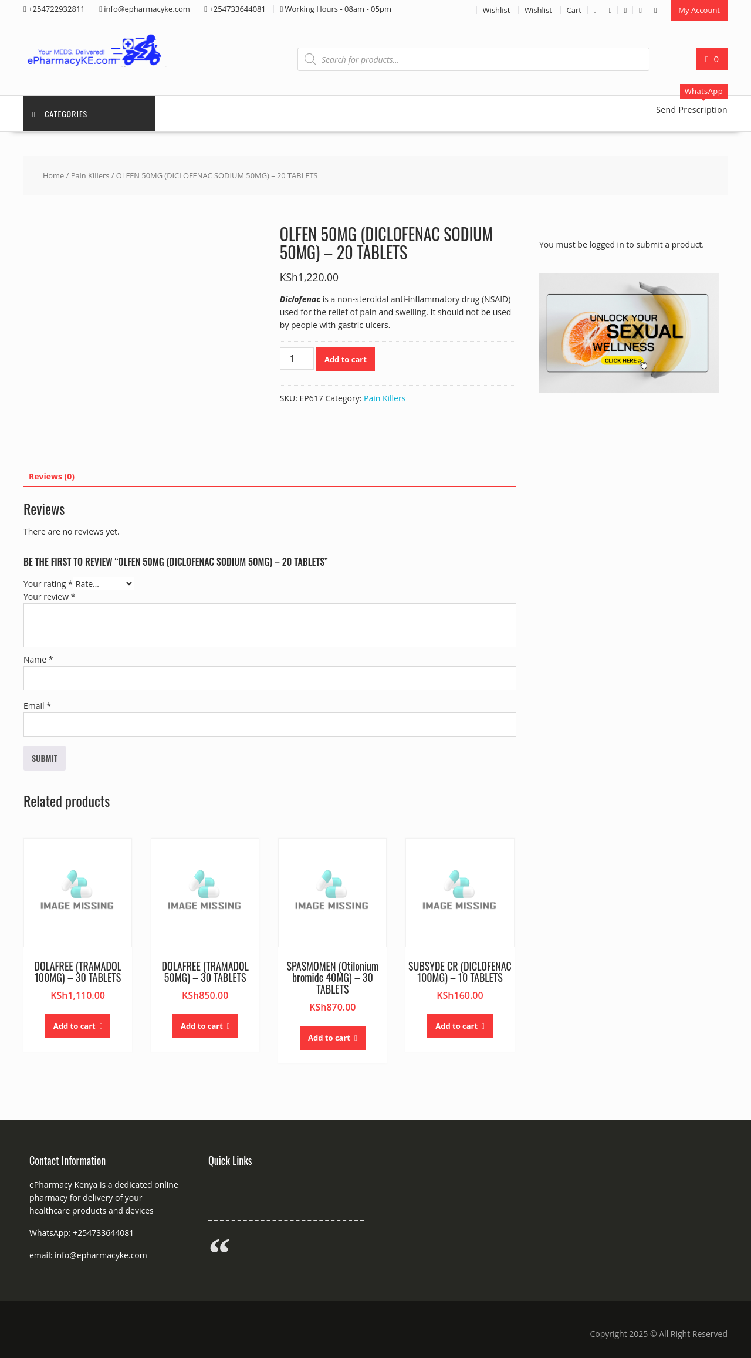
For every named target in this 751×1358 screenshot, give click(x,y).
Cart (574, 10)
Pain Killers (90, 175)
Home (53, 175)
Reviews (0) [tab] (52, 476)
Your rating (48, 583)
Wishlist (496, 10)
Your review (49, 596)
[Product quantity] (297, 358)
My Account (699, 10)
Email (37, 705)
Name (38, 659)
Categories (59, 113)
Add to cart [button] (74, 1026)
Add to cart (345, 359)
